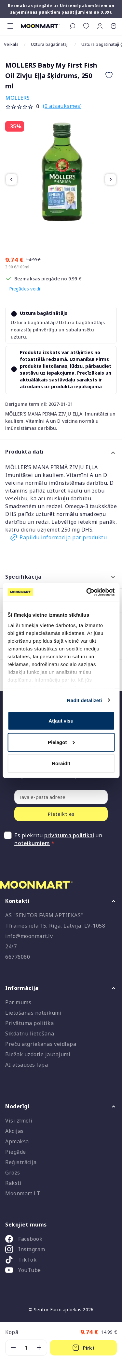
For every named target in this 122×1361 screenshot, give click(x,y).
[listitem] (61, 1240)
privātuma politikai (69, 835)
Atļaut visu (61, 721)
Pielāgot (61, 742)
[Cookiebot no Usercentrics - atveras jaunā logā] (87, 592)
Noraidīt (61, 763)
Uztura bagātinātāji (50, 44)
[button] (100, 26)
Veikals (11, 44)
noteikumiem (32, 843)
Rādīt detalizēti (84, 700)
